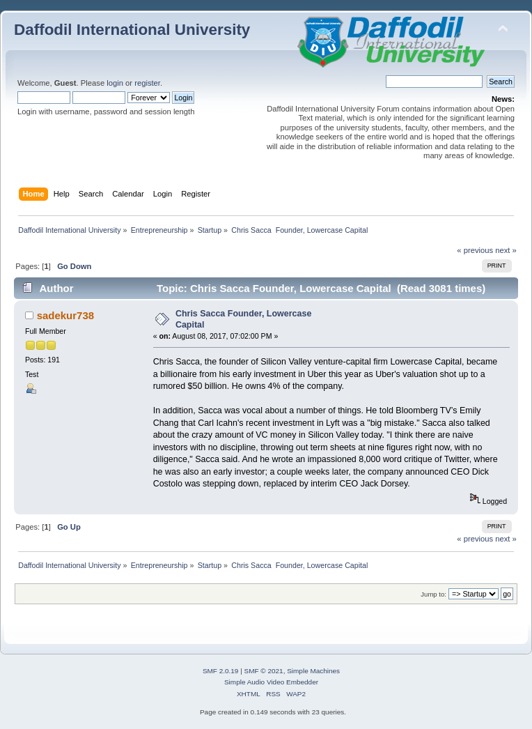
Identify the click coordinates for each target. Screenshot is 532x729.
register (147, 83)
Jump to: (433, 594)
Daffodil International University (132, 29)
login (115, 83)
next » (506, 250)
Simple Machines (313, 671)
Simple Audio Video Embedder (271, 682)
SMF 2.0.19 (221, 671)
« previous (475, 250)
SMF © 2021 (263, 671)
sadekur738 (65, 315)
